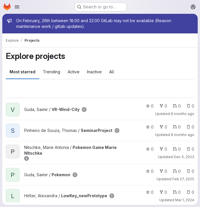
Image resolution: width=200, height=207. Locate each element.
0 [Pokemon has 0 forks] (163, 171)
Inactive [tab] (94, 71)
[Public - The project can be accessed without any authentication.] (84, 109)
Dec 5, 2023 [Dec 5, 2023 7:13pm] (184, 157)
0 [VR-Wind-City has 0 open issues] (190, 105)
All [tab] (111, 71)
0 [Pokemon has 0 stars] (150, 171)
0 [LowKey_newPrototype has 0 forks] (163, 192)
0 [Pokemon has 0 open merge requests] (177, 171)
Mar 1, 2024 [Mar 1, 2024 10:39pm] (184, 200)
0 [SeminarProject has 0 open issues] (190, 126)
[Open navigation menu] (17, 7)
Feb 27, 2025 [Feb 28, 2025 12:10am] (183, 179)
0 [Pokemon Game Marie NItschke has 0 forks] (163, 149)
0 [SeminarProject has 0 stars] (150, 126)
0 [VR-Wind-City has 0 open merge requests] (177, 105)
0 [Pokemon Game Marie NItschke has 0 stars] (150, 149)
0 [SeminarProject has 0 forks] (163, 126)
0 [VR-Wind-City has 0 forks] (163, 105)
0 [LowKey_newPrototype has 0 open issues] (190, 192)
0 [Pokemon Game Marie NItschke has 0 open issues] (190, 149)
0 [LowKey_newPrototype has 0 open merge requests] (177, 192)
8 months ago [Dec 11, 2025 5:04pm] (182, 135)
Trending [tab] (51, 71)
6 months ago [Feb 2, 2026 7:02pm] (182, 114)
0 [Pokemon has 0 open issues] (190, 171)
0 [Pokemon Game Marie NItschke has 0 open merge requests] (177, 149)
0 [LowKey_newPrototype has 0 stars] (150, 192)
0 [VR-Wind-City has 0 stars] (150, 105)
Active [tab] (74, 71)
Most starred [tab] (22, 71)
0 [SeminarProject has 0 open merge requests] (177, 126)
